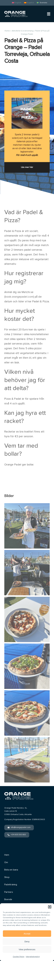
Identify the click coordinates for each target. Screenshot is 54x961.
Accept (27, 933)
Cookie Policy (18, 957)
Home (7, 31)
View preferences (27, 949)
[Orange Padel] (15, 12)
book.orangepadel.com (19, 296)
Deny (27, 941)
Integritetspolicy (33, 957)
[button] (49, 906)
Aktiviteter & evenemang (23, 31)
